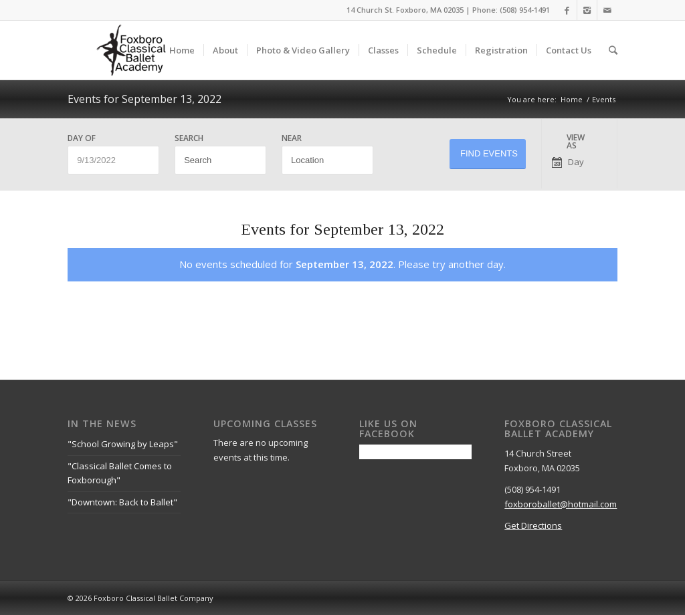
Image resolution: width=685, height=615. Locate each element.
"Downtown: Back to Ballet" (122, 502)
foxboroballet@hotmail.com (560, 504)
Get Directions (533, 525)
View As (576, 142)
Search (189, 138)
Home (572, 99)
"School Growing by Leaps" (123, 444)
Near (292, 138)
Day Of (82, 138)
